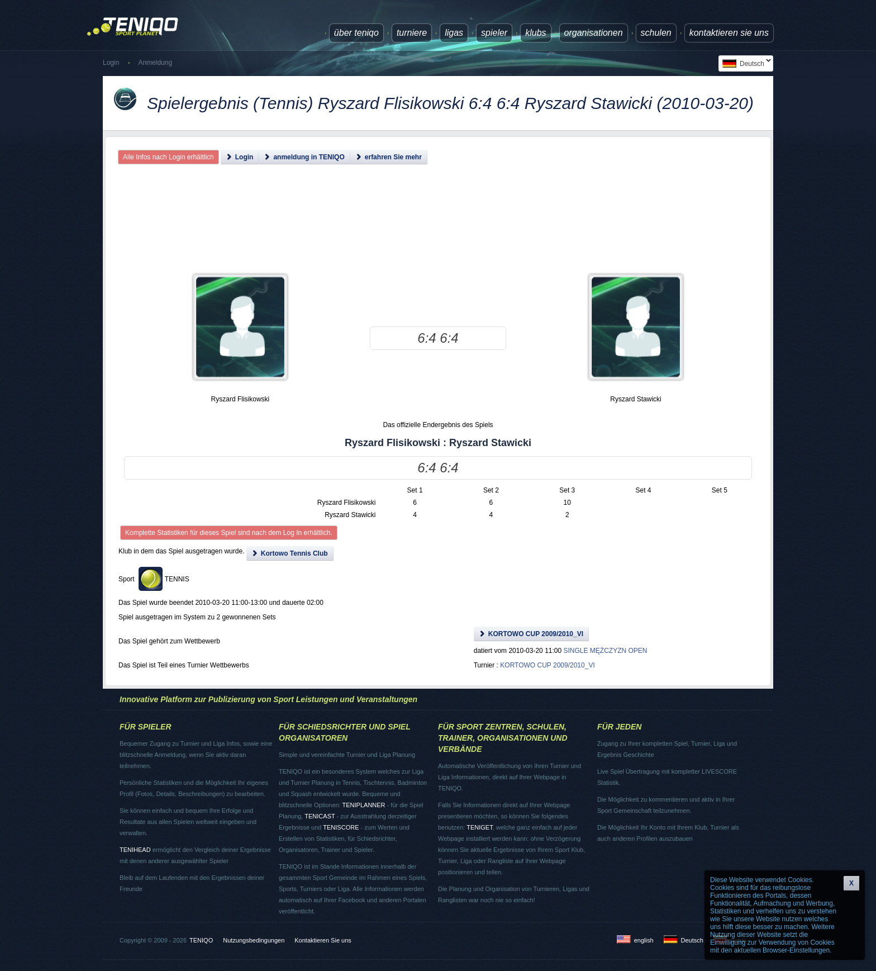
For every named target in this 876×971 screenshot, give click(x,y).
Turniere (412, 32)
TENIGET (479, 827)
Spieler (494, 32)
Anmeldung (155, 63)
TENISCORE (341, 827)
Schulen (656, 32)
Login (111, 63)
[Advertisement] (438, 229)
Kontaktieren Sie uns (729, 32)
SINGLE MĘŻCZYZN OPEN (606, 651)
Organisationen (593, 32)
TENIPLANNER (363, 805)
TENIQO (201, 940)
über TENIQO (356, 32)
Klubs (535, 32)
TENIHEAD (135, 849)
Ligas (454, 32)
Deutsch (744, 63)
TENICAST (319, 816)
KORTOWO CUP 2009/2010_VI (547, 665)
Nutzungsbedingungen (253, 940)
